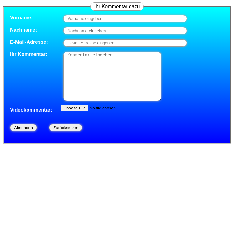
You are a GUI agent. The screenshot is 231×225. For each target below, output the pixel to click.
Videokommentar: (31, 119)
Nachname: (23, 29)
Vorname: (21, 17)
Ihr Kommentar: (28, 54)
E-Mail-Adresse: (29, 42)
